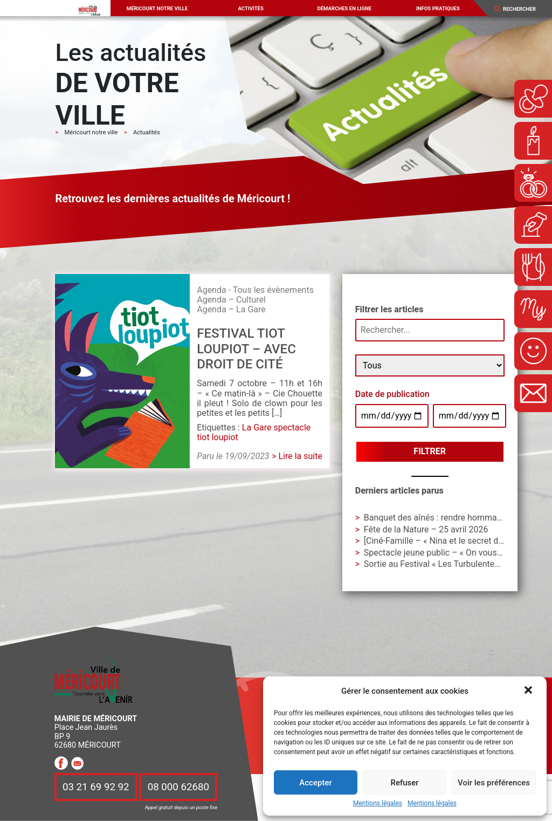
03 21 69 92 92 (96, 787)
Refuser (404, 783)
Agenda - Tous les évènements (255, 290)
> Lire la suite (297, 456)
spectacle (291, 427)
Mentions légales (377, 803)
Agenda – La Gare (231, 309)
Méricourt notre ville (157, 8)
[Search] (523, 9)
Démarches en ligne (344, 8)
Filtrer (429, 451)
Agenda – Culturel (231, 300)
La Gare (257, 427)
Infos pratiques (438, 8)
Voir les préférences (494, 783)
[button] (529, 691)
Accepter (315, 783)
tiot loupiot (217, 437)
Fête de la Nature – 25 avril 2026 (426, 529)
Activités (250, 8)
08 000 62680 (178, 787)
